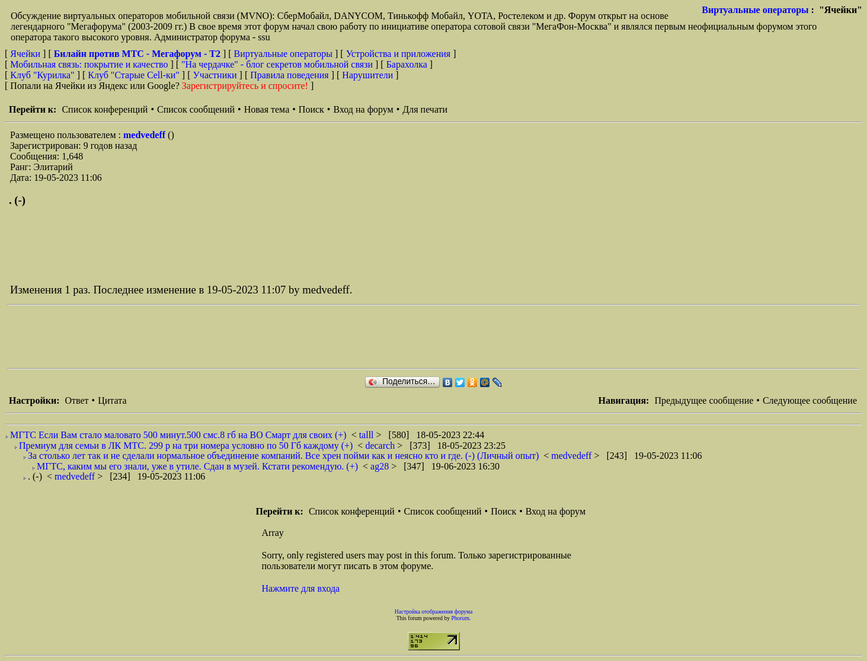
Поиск (311, 109)
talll (367, 435)
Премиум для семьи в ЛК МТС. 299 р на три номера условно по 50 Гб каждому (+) (186, 445)
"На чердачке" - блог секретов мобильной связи (277, 64)
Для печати (424, 109)
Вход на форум (363, 109)
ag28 (380, 466)
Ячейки (26, 54)
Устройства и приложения (398, 54)
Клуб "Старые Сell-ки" (134, 75)
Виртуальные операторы (755, 10)
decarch (381, 445)
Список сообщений (196, 109)
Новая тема (267, 109)
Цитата (112, 400)
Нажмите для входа (301, 588)
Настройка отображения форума (434, 611)
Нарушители (367, 75)
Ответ (76, 400)
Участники (215, 75)
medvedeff (145, 135)
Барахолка (406, 64)
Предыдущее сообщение (703, 400)
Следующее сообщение (810, 400)
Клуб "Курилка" (42, 75)
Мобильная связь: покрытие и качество (89, 64)
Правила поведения (289, 75)
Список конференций (105, 109)
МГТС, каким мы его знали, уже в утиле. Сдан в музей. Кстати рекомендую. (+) (197, 466)
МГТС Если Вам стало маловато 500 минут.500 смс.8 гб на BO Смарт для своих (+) (178, 435)
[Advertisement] (223, 336)
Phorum (460, 618)
